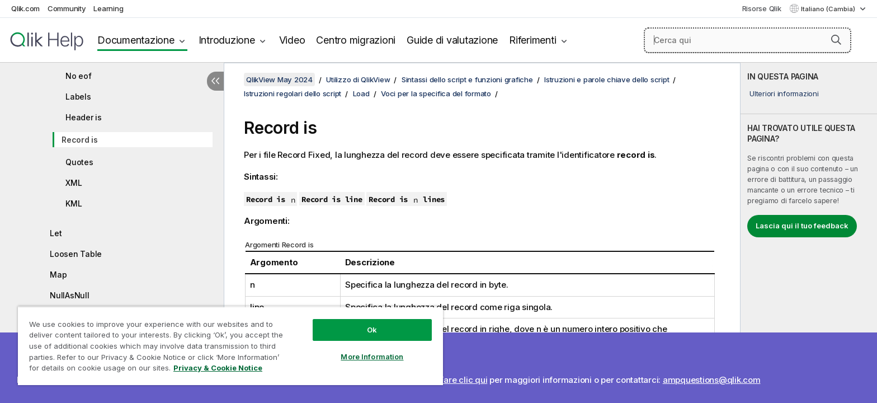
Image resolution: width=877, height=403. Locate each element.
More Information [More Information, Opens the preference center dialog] (372, 356)
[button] (836, 39)
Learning (108, 8)
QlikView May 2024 (279, 79)
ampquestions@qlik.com (712, 379)
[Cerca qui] (747, 40)
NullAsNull (69, 295)
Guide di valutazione (452, 40)
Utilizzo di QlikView (358, 79)
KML (73, 203)
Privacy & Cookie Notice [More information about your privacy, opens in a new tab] (217, 367)
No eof (78, 76)
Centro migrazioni (355, 40)
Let (56, 233)
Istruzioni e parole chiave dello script (606, 79)
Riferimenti (532, 40)
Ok (372, 329)
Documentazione (136, 40)
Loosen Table (76, 254)
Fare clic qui (463, 379)
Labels (78, 96)
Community (67, 8)
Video (292, 40)
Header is (83, 117)
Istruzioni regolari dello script (292, 93)
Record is (80, 139)
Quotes (79, 162)
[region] (230, 345)
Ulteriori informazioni (784, 93)
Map (58, 274)
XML (73, 183)
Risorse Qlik (761, 8)
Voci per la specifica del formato (436, 93)
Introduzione (227, 40)
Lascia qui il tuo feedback (802, 225)
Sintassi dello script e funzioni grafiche (467, 79)
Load (361, 93)
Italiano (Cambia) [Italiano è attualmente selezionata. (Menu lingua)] (829, 9)
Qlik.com (25, 8)
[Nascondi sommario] (215, 81)
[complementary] (809, 233)
